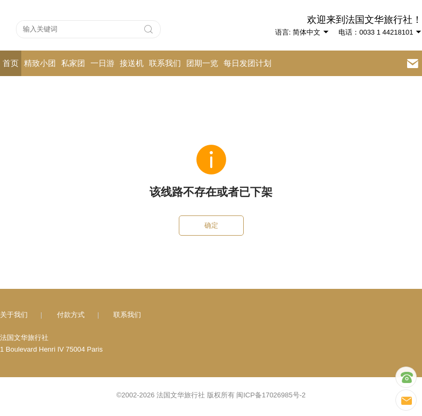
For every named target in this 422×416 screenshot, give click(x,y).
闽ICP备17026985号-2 (270, 395)
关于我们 (14, 315)
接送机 (132, 63)
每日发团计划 (247, 63)
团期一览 (202, 63)
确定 (211, 225)
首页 (11, 63)
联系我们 (165, 63)
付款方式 (71, 315)
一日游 (102, 63)
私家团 (73, 63)
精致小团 (40, 63)
